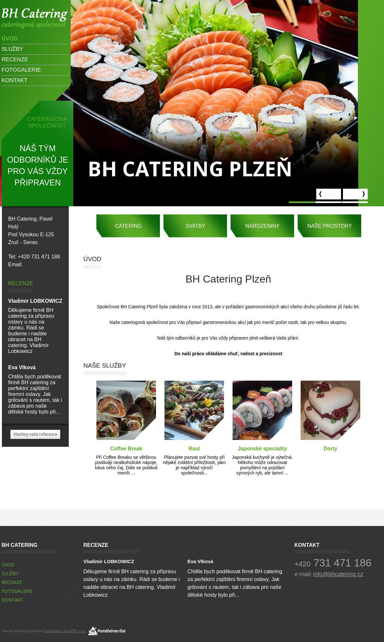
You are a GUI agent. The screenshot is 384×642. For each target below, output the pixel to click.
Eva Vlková (22, 367)
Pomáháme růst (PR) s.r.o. (65, 623)
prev (328, 194)
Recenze (15, 59)
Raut (194, 448)
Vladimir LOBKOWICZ (35, 301)
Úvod (10, 39)
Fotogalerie (21, 70)
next (355, 194)
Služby (12, 49)
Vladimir (35, 18)
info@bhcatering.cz (46, 264)
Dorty (330, 448)
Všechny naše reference (35, 434)
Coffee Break (126, 448)
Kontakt (14, 80)
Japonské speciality (262, 448)
